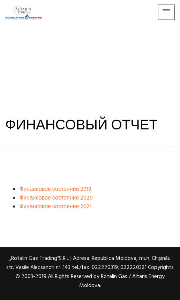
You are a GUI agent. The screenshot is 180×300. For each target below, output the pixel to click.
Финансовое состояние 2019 (55, 189)
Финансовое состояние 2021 (55, 206)
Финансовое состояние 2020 (56, 198)
